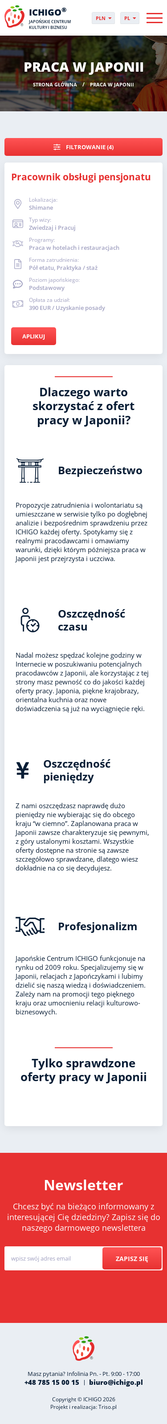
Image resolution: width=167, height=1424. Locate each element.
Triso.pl (107, 1407)
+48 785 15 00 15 (51, 1382)
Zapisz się (132, 1258)
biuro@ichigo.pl (116, 1382)
